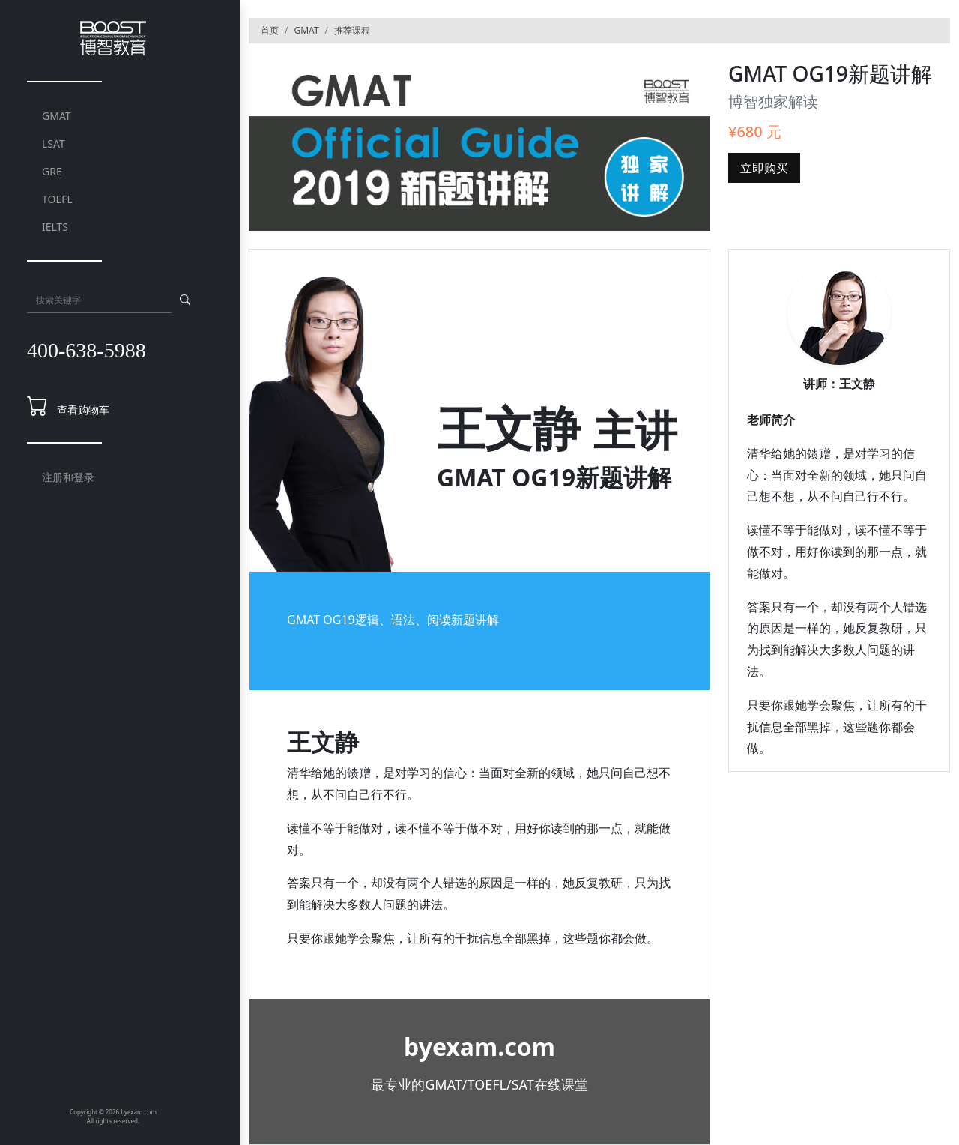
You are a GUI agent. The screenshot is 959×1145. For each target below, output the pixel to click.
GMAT (56, 116)
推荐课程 (352, 30)
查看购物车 (83, 409)
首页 (270, 30)
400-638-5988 (86, 350)
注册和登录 (68, 477)
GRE (52, 171)
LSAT (53, 143)
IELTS (55, 227)
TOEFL (57, 199)
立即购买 (764, 168)
